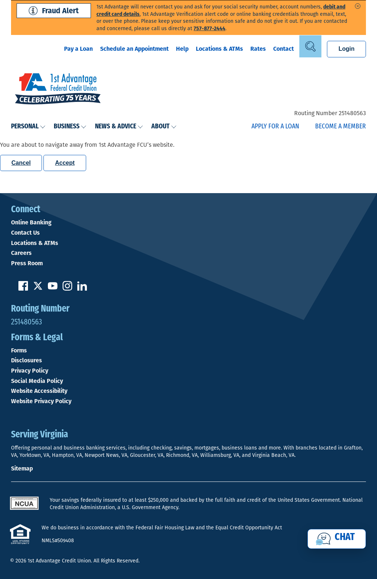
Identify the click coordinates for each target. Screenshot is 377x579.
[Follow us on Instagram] (67, 288)
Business (70, 126)
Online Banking (31, 222)
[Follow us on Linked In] (82, 288)
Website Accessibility (39, 391)
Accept (64, 163)
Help (182, 48)
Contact (283, 48)
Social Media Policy (37, 381)
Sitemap (22, 468)
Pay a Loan (78, 48)
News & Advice (119, 126)
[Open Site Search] (310, 46)
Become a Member (340, 126)
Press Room (27, 263)
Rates (258, 48)
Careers (21, 253)
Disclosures (26, 360)
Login (346, 49)
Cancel (21, 163)
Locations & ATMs (219, 48)
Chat (345, 537)
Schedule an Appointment (134, 48)
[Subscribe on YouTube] (52, 288)
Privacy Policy (29, 370)
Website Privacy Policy (41, 401)
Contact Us (25, 233)
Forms (19, 350)
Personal (28, 126)
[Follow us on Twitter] (38, 288)
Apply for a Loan (275, 126)
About (164, 126)
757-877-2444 (209, 28)
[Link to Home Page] (58, 89)
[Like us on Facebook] (23, 288)
